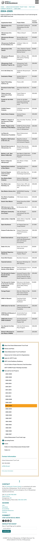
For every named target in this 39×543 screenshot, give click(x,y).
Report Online (6, 496)
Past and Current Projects (11, 371)
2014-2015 (8, 390)
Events (6, 443)
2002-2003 (9, 409)
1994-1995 (9, 421)
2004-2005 (9, 405)
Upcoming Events (9, 440)
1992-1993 (9, 424)
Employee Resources (8, 510)
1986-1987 (9, 434)
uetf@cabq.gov (6, 466)
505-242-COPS (22, 499)
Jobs (3, 505)
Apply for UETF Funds (10, 358)
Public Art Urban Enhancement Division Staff (17, 447)
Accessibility (5, 508)
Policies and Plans (9, 348)
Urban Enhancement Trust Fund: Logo (15, 437)
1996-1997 (9, 418)
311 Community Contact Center (13, 486)
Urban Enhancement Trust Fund (16, 7)
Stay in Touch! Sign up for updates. (11, 526)
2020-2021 (9, 380)
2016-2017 (8, 386)
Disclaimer (5, 507)
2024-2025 (9, 374)
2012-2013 (8, 393)
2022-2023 (9, 377)
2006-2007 (9, 402)
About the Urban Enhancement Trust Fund (16, 345)
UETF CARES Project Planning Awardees (16, 367)
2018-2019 (8, 383)
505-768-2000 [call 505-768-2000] (12, 494)
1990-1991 (8, 428)
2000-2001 (9, 412)
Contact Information (9, 456)
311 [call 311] (6, 494)
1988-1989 (9, 431)
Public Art (7, 450)
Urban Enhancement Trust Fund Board (15, 351)
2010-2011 (8, 396)
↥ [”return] (19, 481)
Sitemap (4, 512)
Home (2, 7)
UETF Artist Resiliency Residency (13, 361)
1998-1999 (9, 415)
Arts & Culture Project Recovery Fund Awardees (18, 364)
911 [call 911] (11, 498)
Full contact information (7, 471)
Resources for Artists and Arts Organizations (17, 355)
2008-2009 (9, 399)
